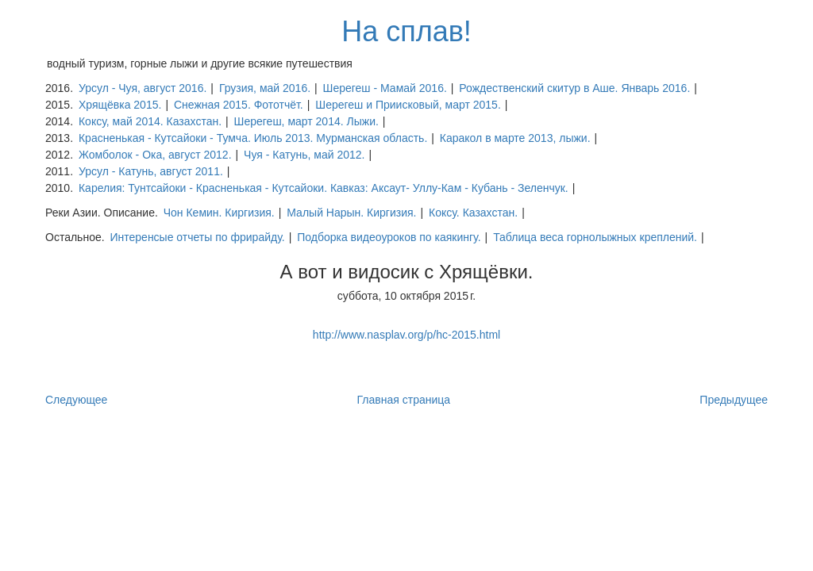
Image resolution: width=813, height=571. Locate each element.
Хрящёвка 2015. (120, 104)
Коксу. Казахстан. (473, 212)
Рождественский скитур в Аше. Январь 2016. (574, 88)
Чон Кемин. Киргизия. (219, 212)
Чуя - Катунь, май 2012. (304, 154)
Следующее (76, 399)
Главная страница (404, 399)
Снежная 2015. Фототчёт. (238, 104)
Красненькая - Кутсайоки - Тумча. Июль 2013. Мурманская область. (253, 138)
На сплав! (406, 31)
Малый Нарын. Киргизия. (351, 212)
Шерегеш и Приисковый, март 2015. (408, 104)
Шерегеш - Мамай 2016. (385, 88)
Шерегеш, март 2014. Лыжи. (306, 121)
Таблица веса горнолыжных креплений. (595, 237)
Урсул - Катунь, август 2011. (151, 171)
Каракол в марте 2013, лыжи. (515, 138)
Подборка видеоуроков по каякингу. (388, 237)
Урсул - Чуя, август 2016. (142, 88)
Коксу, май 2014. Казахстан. (150, 121)
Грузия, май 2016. (264, 88)
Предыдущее (733, 399)
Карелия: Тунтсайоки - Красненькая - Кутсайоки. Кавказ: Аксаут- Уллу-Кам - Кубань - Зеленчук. (323, 188)
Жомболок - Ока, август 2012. (155, 154)
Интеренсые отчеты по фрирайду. (197, 237)
